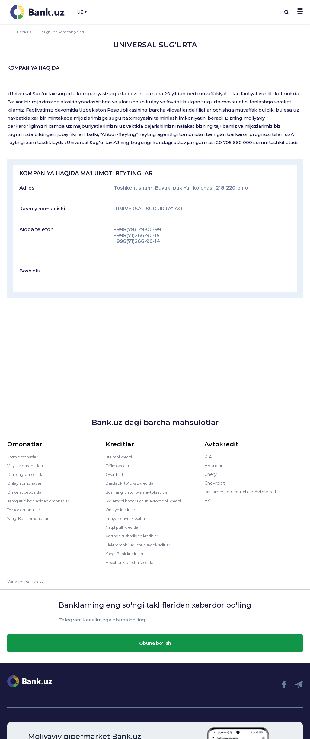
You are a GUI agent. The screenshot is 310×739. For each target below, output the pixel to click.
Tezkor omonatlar (25, 509)
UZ (82, 12)
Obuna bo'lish (155, 642)
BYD (209, 500)
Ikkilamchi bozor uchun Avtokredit (240, 492)
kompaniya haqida (33, 68)
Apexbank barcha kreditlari (133, 561)
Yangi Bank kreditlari (127, 553)
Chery (210, 474)
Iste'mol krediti (121, 457)
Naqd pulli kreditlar (125, 527)
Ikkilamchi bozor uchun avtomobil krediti (148, 500)
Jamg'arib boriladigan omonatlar (41, 500)
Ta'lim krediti (119, 465)
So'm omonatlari (24, 457)
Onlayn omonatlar (26, 483)
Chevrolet (214, 483)
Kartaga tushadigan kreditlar (135, 535)
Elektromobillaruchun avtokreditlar (142, 544)
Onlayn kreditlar (122, 509)
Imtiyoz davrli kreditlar (129, 518)
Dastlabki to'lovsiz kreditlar (133, 483)
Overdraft (116, 474)
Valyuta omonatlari (26, 465)
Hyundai (213, 465)
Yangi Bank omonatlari (31, 518)
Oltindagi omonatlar (28, 474)
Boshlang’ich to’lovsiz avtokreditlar (142, 492)
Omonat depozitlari (27, 492)
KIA (208, 457)
